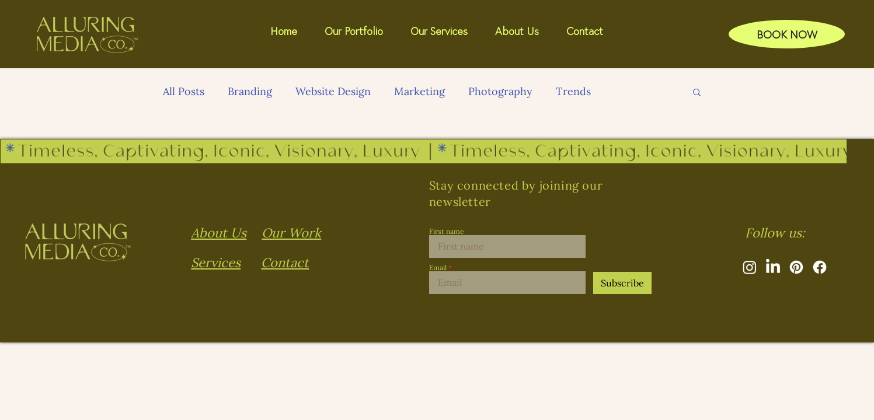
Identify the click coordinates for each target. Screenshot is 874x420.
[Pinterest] (796, 267)
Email (438, 267)
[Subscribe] (622, 283)
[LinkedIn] (773, 267)
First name (446, 231)
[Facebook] (819, 267)
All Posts (183, 91)
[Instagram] (749, 267)
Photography (500, 91)
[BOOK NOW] (787, 34)
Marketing (419, 91)
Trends (573, 91)
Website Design (333, 91)
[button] (522, 31)
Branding (250, 91)
